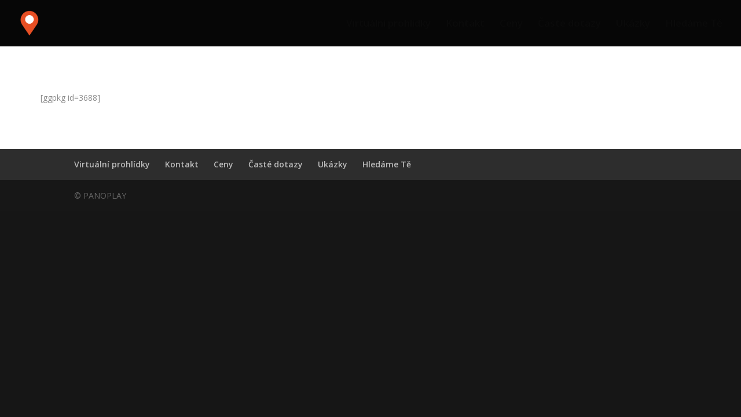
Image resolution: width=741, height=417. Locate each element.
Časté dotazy (569, 24)
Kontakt (465, 24)
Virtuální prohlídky (388, 24)
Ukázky (633, 24)
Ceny (511, 24)
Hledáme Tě (693, 24)
